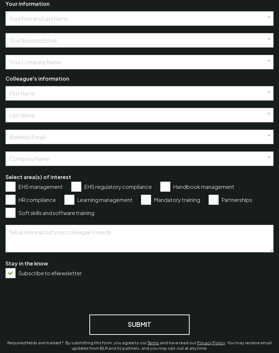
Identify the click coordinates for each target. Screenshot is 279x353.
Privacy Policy (211, 342)
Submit (139, 324)
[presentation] (60, 295)
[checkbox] (35, 186)
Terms (153, 342)
